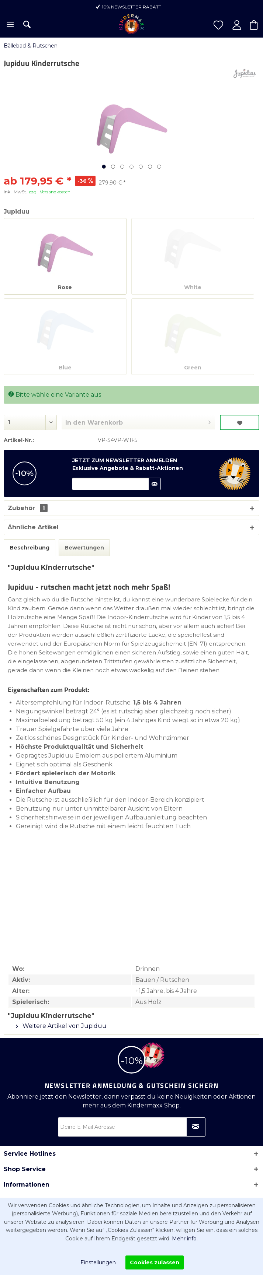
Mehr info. (185, 1238)
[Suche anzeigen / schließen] (27, 24)
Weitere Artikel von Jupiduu (61, 1025)
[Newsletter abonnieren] (196, 1127)
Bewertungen (84, 547)
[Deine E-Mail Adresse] (131, 1127)
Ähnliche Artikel (33, 527)
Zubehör (28, 508)
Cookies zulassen (154, 1262)
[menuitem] (10, 25)
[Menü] (10, 25)
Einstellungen (98, 1262)
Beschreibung (29, 547)
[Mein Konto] (237, 25)
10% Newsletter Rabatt (131, 7)
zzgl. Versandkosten (49, 191)
